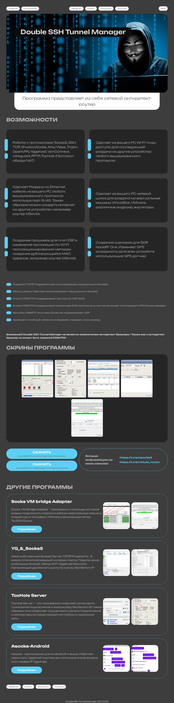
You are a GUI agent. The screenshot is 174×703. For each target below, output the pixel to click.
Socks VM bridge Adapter (41, 501)
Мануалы (106, 8)
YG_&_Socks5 (27, 548)
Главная (13, 8)
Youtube (122, 8)
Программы (30, 8)
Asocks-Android (30, 646)
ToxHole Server (29, 595)
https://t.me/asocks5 (136, 457)
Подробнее (27, 529)
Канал (91, 8)
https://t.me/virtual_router (137, 462)
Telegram (76, 8)
